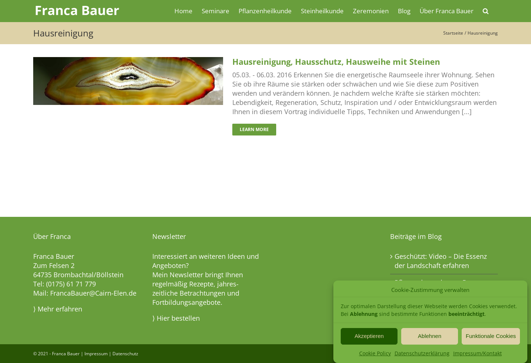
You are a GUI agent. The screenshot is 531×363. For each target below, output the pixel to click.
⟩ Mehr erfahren (57, 308)
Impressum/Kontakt (477, 353)
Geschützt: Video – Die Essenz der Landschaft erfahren (441, 261)
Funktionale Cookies (491, 337)
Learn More (254, 129)
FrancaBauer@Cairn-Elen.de (93, 293)
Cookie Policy (375, 353)
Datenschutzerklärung (422, 353)
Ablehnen (429, 337)
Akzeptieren (369, 337)
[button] (486, 10)
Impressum (96, 353)
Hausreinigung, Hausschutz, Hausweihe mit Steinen (336, 61)
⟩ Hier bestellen (176, 318)
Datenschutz (125, 353)
